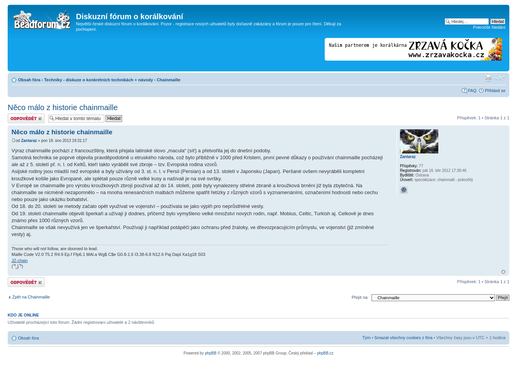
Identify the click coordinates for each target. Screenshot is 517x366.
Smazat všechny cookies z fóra (403, 337)
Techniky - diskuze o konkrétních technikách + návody (98, 79)
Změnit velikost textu (499, 78)
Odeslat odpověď (26, 118)
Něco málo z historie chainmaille (63, 107)
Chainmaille (168, 79)
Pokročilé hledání (489, 27)
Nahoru (503, 272)
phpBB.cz (325, 353)
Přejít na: (360, 297)
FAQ (472, 90)
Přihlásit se (495, 90)
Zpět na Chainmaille (31, 297)
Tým (366, 337)
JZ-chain (20, 260)
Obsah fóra (29, 79)
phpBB (210, 353)
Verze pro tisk (488, 78)
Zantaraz (29, 140)
